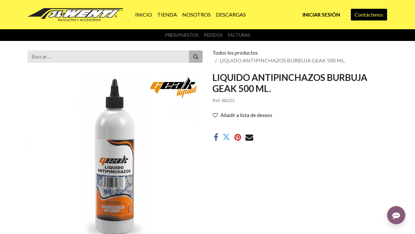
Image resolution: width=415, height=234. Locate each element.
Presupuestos (181, 35)
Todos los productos (235, 52)
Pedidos (213, 35)
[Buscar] (196, 56)
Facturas (239, 35)
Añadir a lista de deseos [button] (242, 115)
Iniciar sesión (321, 14)
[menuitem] (144, 14)
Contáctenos (369, 14)
